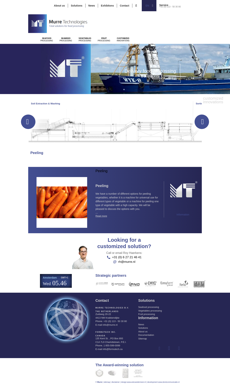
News (91, 5)
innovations (170, 49)
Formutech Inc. (105, 332)
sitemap (107, 382)
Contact (124, 5)
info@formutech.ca (112, 349)
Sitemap (142, 338)
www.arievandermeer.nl (136, 382)
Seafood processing (148, 307)
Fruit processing (146, 314)
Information (183, 214)
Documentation (146, 335)
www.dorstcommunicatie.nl (168, 382)
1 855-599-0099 (111, 345)
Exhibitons (107, 5)
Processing (52, 49)
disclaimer (116, 382)
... (127, 202)
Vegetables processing (150, 310)
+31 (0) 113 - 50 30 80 (170, 6)
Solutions (76, 5)
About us (59, 5)
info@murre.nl (110, 324)
